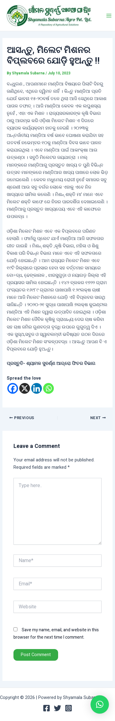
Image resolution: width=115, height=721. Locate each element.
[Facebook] (12, 388)
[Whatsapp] (48, 388)
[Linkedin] (36, 388)
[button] (100, 704)
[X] (24, 388)
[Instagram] (68, 708)
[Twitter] (57, 708)
